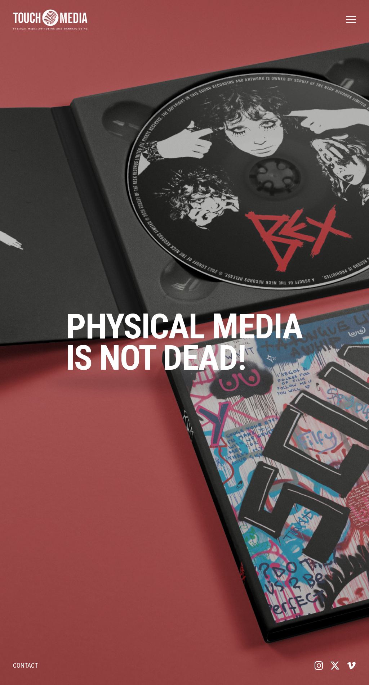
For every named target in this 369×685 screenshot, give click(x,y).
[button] (351, 19)
